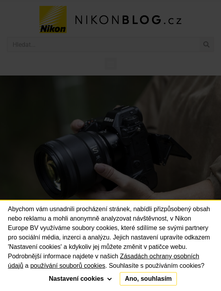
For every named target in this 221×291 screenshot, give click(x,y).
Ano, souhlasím (148, 278)
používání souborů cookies (67, 265)
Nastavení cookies (80, 278)
